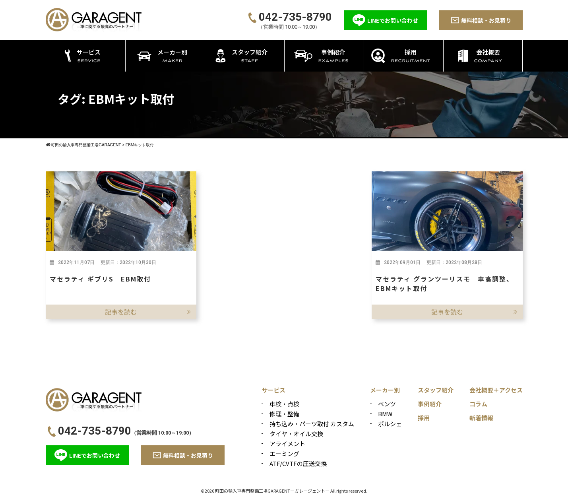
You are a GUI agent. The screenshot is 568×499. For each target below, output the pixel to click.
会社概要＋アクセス (496, 390)
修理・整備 (284, 414)
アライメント (287, 444)
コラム (478, 404)
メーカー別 (385, 390)
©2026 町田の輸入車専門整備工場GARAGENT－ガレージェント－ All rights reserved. (284, 490)
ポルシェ (390, 424)
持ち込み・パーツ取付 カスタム (311, 424)
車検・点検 (284, 404)
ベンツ (387, 404)
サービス (273, 390)
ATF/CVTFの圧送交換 (298, 463)
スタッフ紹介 (436, 390)
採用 (424, 418)
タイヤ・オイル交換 (296, 434)
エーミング (284, 453)
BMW (385, 414)
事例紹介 (430, 404)
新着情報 (481, 418)
